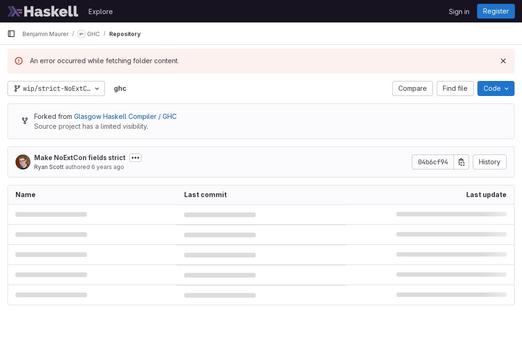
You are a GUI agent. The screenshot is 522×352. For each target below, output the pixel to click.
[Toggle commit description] (135, 158)
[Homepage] (43, 11)
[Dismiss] (503, 60)
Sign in (459, 11)
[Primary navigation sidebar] (11, 33)
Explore (101, 11)
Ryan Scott (49, 166)
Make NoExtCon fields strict (80, 157)
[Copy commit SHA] (461, 161)
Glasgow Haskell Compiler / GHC (125, 116)
